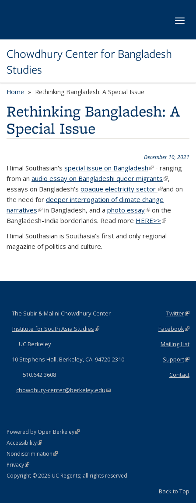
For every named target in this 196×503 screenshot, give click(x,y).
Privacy (18, 464)
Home (15, 92)
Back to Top (174, 491)
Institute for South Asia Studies (55, 329)
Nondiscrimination (32, 453)
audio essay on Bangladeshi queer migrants (100, 178)
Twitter (177, 313)
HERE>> (151, 220)
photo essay (128, 209)
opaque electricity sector (121, 188)
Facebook (173, 329)
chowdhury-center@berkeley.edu (63, 390)
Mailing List (175, 344)
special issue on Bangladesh (109, 167)
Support (176, 359)
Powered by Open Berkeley (43, 432)
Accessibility (24, 442)
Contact (179, 375)
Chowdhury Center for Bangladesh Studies (89, 62)
